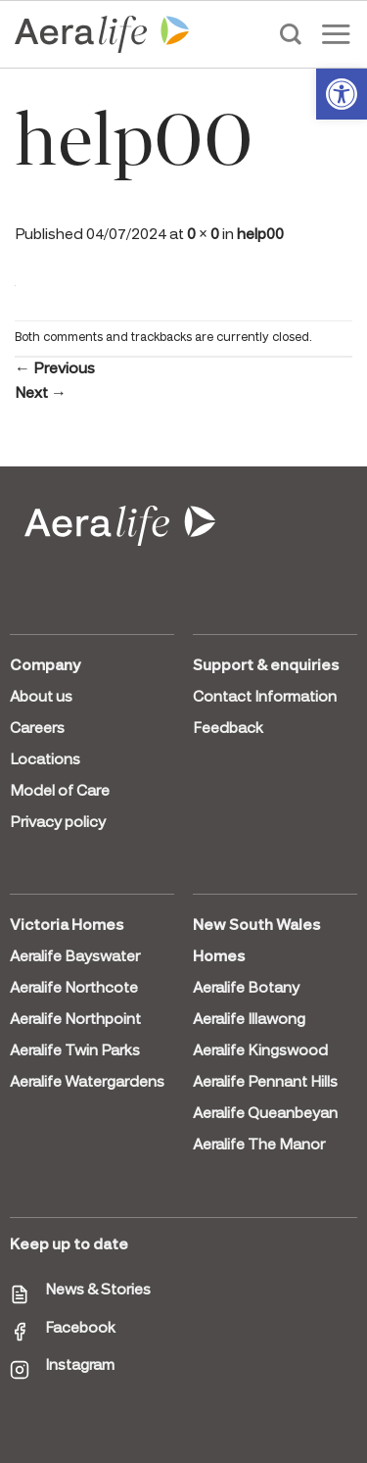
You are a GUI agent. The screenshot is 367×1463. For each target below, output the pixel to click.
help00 (260, 235)
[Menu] (335, 34)
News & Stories (98, 1290)
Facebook (80, 1329)
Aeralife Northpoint (75, 1020)
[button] (341, 94)
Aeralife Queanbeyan (265, 1114)
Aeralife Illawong (249, 1020)
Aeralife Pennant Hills (265, 1083)
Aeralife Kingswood (260, 1051)
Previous (55, 369)
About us (41, 698)
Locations (45, 760)
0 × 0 (203, 235)
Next (41, 394)
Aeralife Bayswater (75, 957)
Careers (37, 729)
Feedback (228, 729)
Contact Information (265, 698)
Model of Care (60, 792)
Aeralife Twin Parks (75, 1051)
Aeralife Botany (246, 989)
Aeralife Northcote (74, 989)
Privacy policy (58, 823)
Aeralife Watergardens (87, 1083)
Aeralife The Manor (259, 1145)
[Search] (290, 34)
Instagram (80, 1366)
